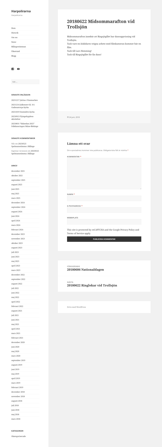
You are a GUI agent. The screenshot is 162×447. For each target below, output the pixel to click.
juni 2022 (15, 293)
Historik (14, 33)
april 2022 (15, 302)
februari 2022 (17, 306)
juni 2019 (15, 369)
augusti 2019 (16, 365)
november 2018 (18, 396)
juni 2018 (15, 410)
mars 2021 (15, 333)
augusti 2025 (16, 184)
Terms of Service (75, 233)
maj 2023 (15, 261)
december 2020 (18, 342)
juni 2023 (15, 256)
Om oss (14, 37)
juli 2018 (15, 405)
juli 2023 (15, 252)
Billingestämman (18, 46)
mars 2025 (15, 198)
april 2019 (15, 378)
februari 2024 (17, 229)
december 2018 (18, 392)
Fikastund (15, 51)
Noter (13, 42)
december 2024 (18, 202)
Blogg (13, 56)
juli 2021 (15, 315)
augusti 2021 (16, 311)
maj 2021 (15, 324)
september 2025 (18, 180)
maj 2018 (15, 414)
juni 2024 (15, 216)
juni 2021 (15, 320)
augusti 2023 (16, 247)
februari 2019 (17, 387)
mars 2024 (15, 225)
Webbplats (72, 217)
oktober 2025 (17, 175)
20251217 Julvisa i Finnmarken (24, 100)
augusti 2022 (16, 283)
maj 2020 (15, 351)
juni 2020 (15, 347)
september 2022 (18, 279)
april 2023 (15, 265)
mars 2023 (15, 270)
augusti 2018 (16, 401)
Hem (13, 28)
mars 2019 (15, 383)
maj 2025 (15, 193)
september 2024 (18, 207)
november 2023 (18, 238)
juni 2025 (15, 189)
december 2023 (18, 234)
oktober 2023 (17, 243)
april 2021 (15, 329)
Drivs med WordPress (76, 307)
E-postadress (74, 206)
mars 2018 (15, 419)
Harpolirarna (21, 11)
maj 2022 (15, 297)
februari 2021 (17, 338)
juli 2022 (15, 288)
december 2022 (18, 274)
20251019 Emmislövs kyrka (23, 112)
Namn (71, 194)
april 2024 (15, 220)
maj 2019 (15, 374)
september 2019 (18, 360)
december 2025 (18, 171)
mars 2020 (15, 356)
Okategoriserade (18, 436)
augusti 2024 (16, 211)
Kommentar (74, 156)
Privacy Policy (127, 229)
